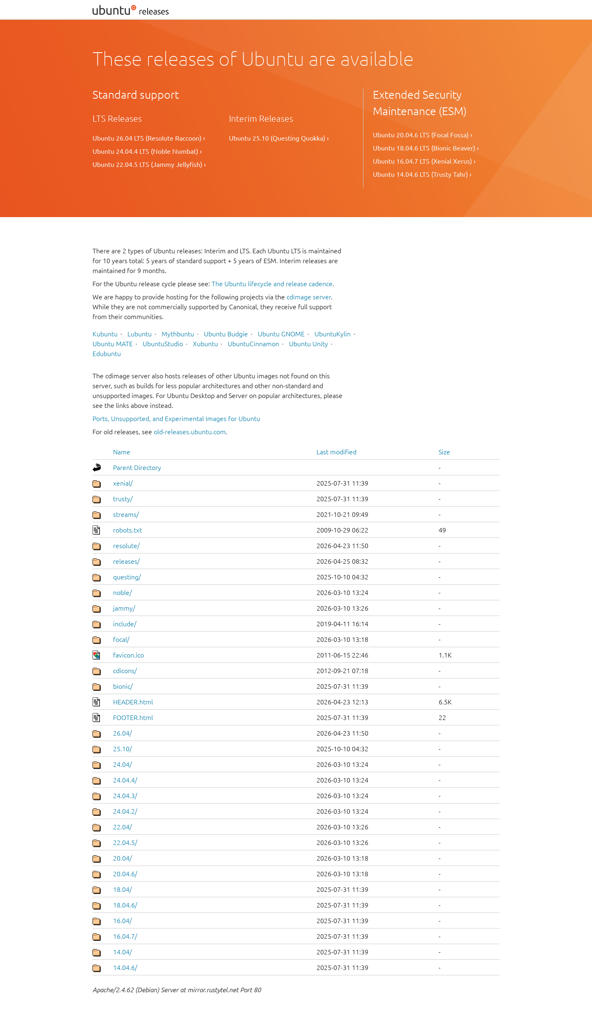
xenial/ (123, 483)
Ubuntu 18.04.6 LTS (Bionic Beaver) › (426, 148)
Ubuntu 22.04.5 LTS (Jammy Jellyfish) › (149, 164)
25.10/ (122, 748)
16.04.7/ (125, 936)
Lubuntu (139, 334)
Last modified (336, 452)
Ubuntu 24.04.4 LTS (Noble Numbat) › (147, 151)
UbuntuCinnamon (253, 343)
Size (444, 452)
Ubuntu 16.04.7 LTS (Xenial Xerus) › (424, 161)
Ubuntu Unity (308, 343)
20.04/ (122, 858)
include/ (124, 623)
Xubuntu (205, 343)
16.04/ (122, 920)
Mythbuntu (178, 334)
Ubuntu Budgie (226, 334)
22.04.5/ (125, 842)
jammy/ (124, 608)
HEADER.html (133, 702)
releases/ (126, 561)
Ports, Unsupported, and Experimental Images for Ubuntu (176, 418)
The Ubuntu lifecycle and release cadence (272, 283)
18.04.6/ (125, 905)
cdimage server (309, 297)
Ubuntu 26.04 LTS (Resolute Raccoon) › (148, 138)
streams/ (126, 514)
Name (121, 452)
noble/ (122, 592)
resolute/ (126, 545)
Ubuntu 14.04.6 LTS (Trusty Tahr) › (422, 174)
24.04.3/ (125, 795)
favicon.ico (128, 655)
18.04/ (122, 889)
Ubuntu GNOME (281, 334)
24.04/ (122, 764)
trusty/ (123, 498)
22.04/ (122, 827)
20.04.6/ (125, 873)
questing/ (127, 577)
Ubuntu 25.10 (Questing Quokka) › (279, 138)
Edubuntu (106, 353)
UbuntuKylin (332, 334)
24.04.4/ (125, 780)
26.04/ (122, 733)
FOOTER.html (133, 717)
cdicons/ (125, 670)
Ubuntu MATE (112, 343)
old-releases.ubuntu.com (190, 431)
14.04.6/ (125, 967)
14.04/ (122, 952)
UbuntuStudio (163, 343)
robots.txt (127, 530)
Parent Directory (137, 467)
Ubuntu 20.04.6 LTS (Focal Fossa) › (422, 135)
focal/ (121, 639)
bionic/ (123, 686)
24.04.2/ (125, 811)
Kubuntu (105, 334)
